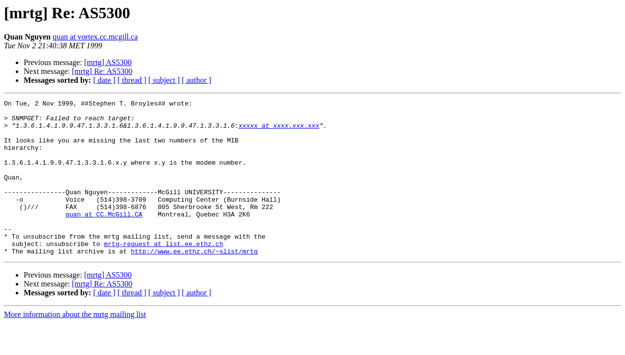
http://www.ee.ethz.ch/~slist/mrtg (194, 282)
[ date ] (104, 80)
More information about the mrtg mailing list (75, 345)
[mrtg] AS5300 (108, 62)
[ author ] (196, 80)
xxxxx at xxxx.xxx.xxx (279, 131)
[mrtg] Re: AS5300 (102, 71)
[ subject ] (164, 80)
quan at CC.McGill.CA (104, 237)
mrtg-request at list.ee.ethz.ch (163, 273)
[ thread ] (131, 80)
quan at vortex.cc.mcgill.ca (95, 37)
